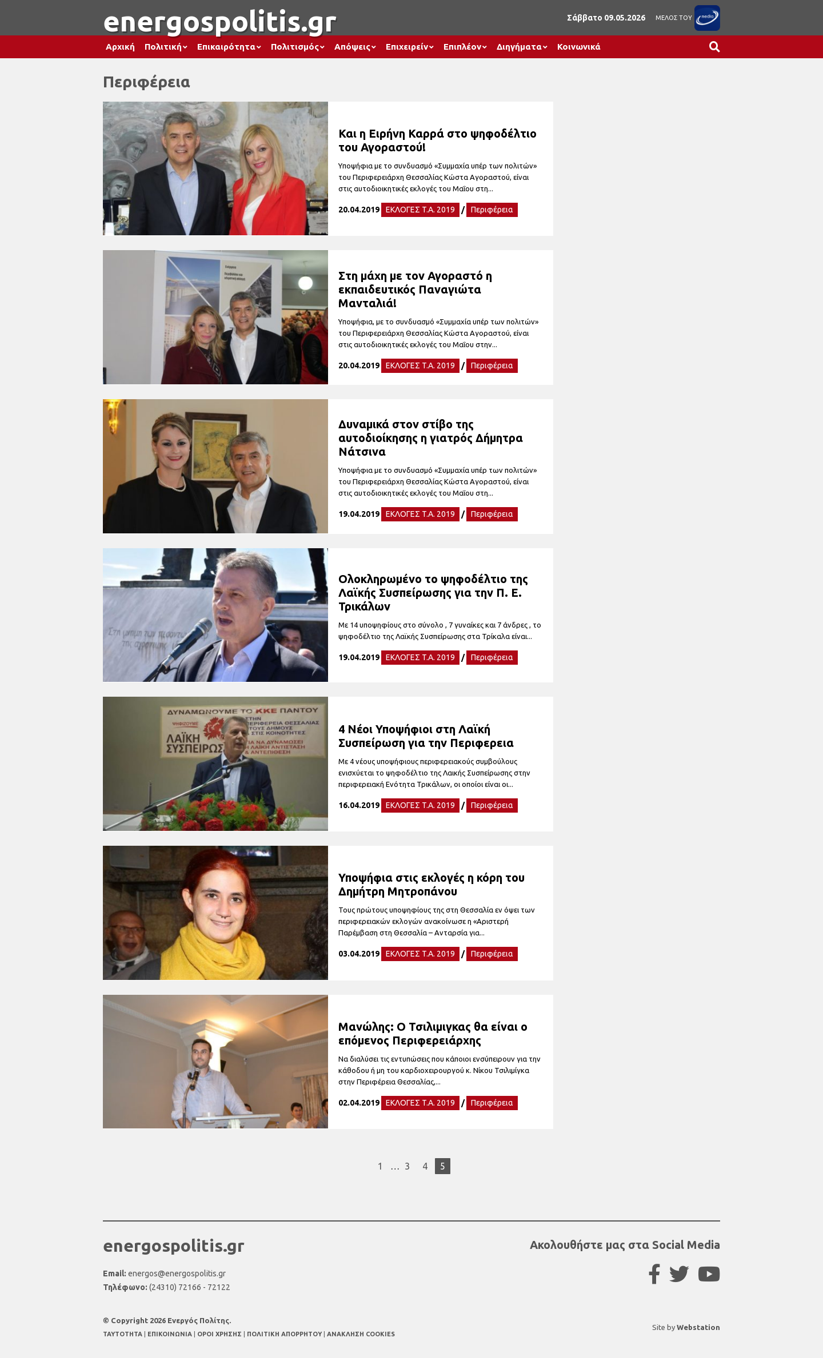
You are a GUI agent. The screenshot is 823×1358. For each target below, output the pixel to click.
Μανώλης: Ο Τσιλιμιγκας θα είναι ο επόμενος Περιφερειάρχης (433, 1033)
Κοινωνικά (579, 46)
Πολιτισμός (295, 46)
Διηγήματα (519, 46)
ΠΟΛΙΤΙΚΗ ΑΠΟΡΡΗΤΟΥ (284, 1334)
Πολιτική (163, 46)
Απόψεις (352, 46)
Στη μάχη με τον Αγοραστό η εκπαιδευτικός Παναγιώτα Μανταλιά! (415, 289)
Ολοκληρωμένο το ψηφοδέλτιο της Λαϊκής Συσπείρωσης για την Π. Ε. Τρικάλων (433, 592)
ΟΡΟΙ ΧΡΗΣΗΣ (220, 1334)
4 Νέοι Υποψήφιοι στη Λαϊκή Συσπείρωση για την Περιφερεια (426, 735)
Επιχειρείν (407, 46)
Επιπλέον (462, 46)
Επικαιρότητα (226, 46)
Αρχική (120, 46)
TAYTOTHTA (123, 1334)
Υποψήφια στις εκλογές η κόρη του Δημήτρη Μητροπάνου (431, 884)
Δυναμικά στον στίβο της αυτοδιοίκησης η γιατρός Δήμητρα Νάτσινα (430, 437)
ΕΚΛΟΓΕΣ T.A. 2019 (420, 209)
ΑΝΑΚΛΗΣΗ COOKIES (361, 1334)
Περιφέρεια (492, 209)
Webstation (698, 1327)
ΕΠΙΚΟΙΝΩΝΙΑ (170, 1334)
